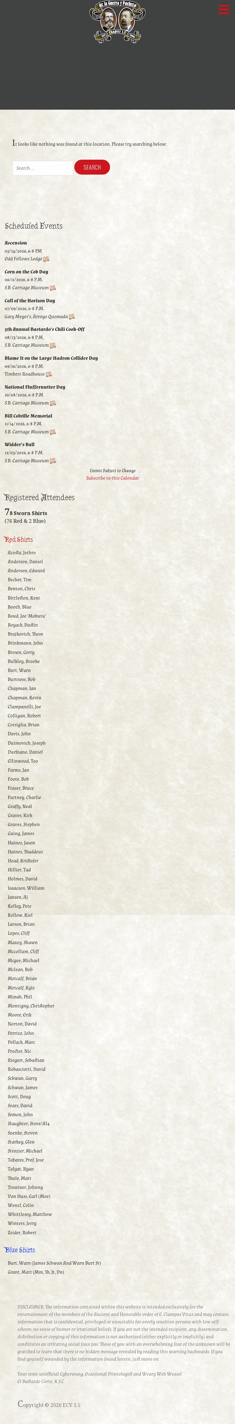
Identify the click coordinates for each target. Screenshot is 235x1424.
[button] (226, 9)
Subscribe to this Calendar (112, 478)
